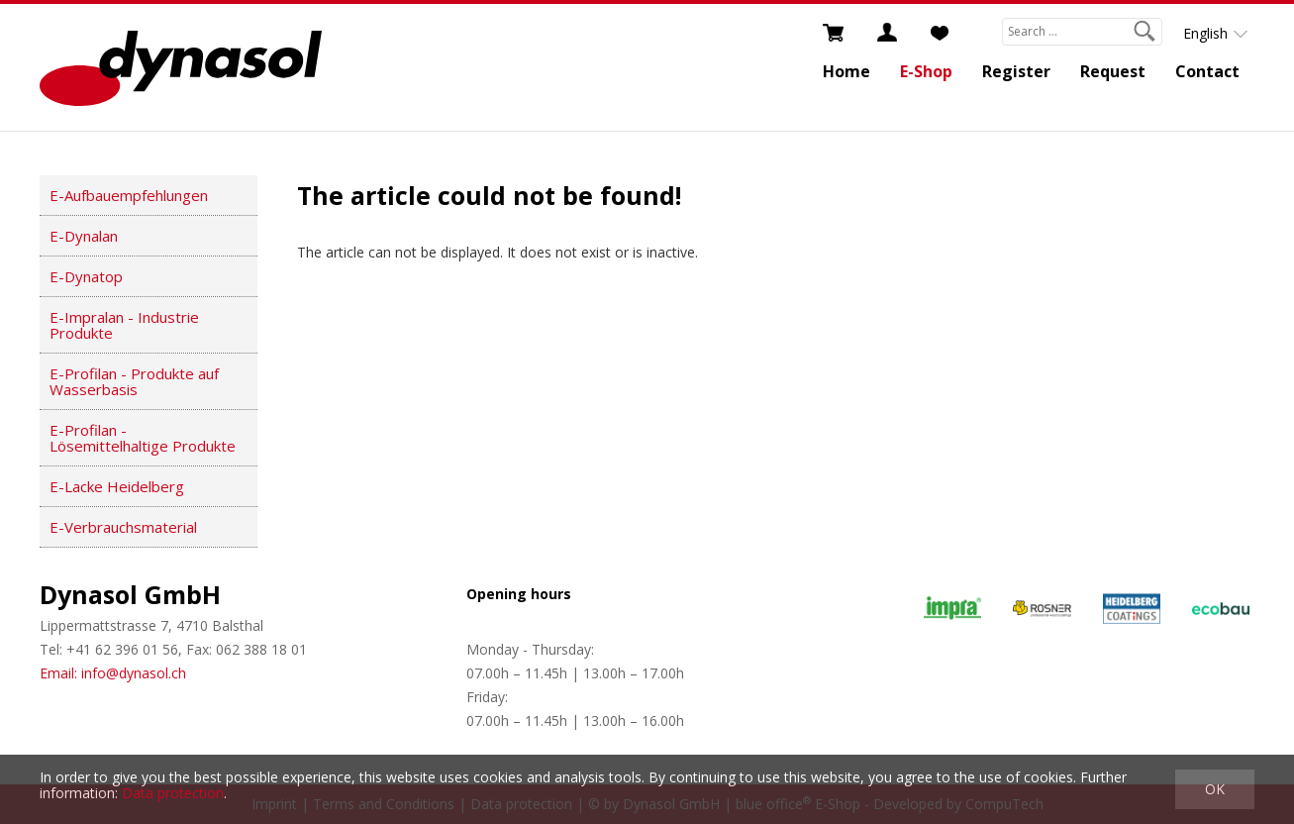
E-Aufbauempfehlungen (129, 195)
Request (1112, 71)
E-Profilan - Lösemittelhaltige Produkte (143, 438)
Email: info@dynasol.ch (113, 673)
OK (1215, 788)
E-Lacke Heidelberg (117, 486)
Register (1016, 71)
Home (846, 71)
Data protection (173, 792)
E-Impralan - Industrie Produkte (124, 325)
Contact (1207, 71)
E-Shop (926, 71)
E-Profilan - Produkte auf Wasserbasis (134, 381)
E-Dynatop (86, 276)
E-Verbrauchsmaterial (123, 527)
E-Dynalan (84, 236)
